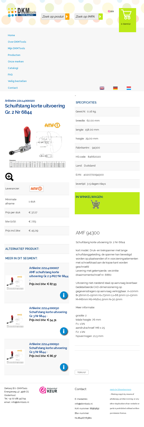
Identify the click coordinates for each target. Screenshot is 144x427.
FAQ (10, 74)
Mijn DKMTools (16, 48)
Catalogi (13, 68)
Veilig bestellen (17, 81)
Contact (13, 88)
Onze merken (16, 61)
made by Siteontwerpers (120, 389)
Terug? (81, 372)
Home (11, 35)
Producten (14, 55)
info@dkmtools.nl (20, 402)
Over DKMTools (17, 41)
